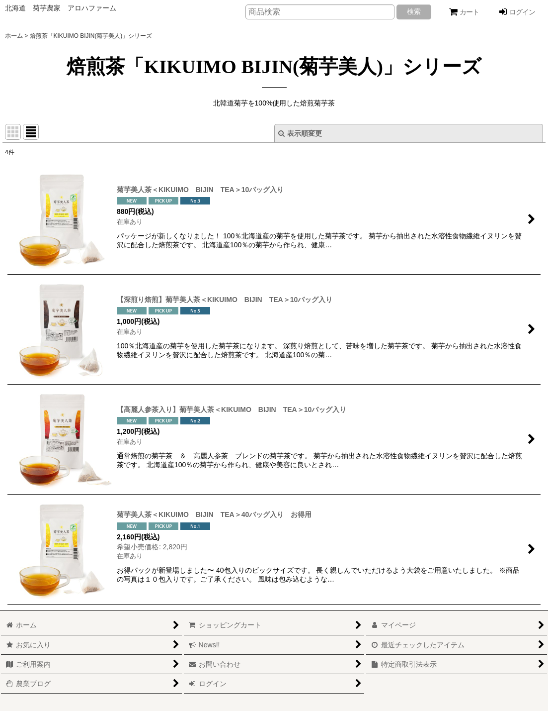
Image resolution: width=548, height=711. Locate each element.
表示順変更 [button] (300, 133)
